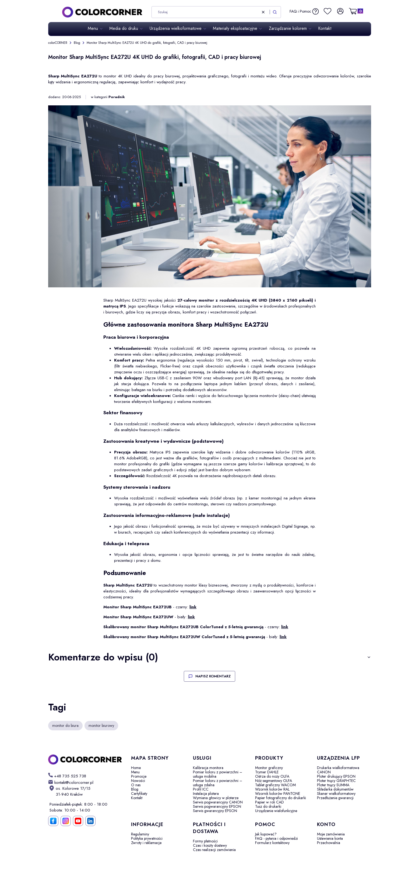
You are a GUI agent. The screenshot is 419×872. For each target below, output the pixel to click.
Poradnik (116, 97)
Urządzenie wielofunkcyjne (276, 810)
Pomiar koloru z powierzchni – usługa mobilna (217, 774)
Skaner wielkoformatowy (336, 793)
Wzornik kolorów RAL (272, 789)
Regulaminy (140, 834)
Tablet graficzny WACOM (275, 785)
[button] (275, 12)
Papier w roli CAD (269, 802)
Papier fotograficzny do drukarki (280, 797)
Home (136, 767)
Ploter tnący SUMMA (333, 785)
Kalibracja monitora (208, 767)
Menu (135, 772)
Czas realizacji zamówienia (214, 849)
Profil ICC (201, 789)
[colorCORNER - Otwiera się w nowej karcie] (85, 759)
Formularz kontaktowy (272, 842)
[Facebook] (53, 821)
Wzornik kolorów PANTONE (277, 793)
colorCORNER (57, 42)
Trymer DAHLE (267, 772)
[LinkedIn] (90, 821)
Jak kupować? (266, 834)
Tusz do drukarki (268, 806)
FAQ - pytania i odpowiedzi (276, 838)
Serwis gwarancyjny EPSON (215, 810)
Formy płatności (205, 841)
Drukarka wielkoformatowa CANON (338, 770)
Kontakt (136, 797)
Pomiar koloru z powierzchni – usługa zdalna (217, 783)
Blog (77, 42)
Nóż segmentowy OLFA (273, 780)
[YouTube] (78, 821)
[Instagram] (65, 821)
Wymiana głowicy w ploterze (215, 797)
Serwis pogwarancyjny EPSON (217, 806)
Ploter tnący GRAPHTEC (336, 780)
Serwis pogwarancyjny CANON (218, 802)
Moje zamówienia (331, 834)
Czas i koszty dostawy (210, 845)
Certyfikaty (139, 793)
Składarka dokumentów (335, 789)
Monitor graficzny (269, 767)
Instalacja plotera (206, 793)
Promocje (138, 776)
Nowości (138, 780)
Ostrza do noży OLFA (272, 776)
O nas (135, 785)
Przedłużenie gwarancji (335, 797)
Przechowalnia (328, 842)
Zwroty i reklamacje (146, 842)
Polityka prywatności (147, 838)
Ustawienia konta (330, 838)
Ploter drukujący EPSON (336, 776)
